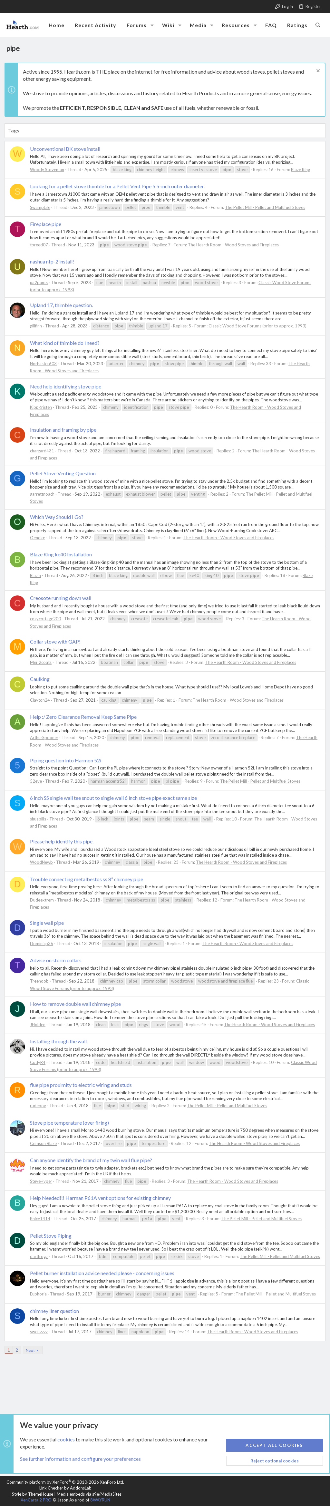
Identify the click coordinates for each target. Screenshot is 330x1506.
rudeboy (40, 1105)
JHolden (39, 1024)
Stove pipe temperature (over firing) (71, 1122)
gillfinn (38, 325)
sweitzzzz (41, 1337)
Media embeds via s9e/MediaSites (89, 1494)
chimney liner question (56, 1317)
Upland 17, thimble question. (63, 305)
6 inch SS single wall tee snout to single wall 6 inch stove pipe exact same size (115, 798)
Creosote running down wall (62, 598)
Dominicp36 (43, 943)
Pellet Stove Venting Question (65, 473)
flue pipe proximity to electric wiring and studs (83, 1085)
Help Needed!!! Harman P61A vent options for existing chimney (102, 1198)
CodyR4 (39, 1062)
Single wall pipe (49, 923)
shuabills (40, 818)
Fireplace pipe (47, 224)
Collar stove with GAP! (57, 641)
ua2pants (41, 282)
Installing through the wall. (61, 1041)
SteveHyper (43, 1181)
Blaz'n (37, 575)
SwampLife (42, 207)
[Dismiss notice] (315, 71)
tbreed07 (41, 244)
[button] (152, 25)
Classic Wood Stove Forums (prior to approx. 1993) (259, 325)
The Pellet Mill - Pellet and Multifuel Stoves (267, 207)
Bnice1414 (42, 1218)
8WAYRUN (100, 1499)
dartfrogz (41, 1256)
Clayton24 (42, 700)
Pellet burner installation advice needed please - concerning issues (104, 1279)
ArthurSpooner (46, 737)
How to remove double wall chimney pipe (77, 1004)
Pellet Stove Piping (52, 1236)
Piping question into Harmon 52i (67, 760)
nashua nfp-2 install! (54, 261)
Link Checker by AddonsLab (65, 1488)
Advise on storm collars (57, 960)
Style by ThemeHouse (32, 1494)
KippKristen (43, 407)
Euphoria (40, 1300)
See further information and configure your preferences (80, 1459)
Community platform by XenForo (65, 1482)
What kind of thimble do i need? (67, 343)
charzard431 (44, 450)
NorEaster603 (45, 363)
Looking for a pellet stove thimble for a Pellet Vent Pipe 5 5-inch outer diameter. (119, 186)
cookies (66, 1439)
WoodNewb (43, 862)
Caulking (42, 679)
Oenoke (39, 537)
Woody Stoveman (49, 169)
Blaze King (302, 169)
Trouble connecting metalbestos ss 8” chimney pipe (88, 879)
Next (32, 1356)
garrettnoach (44, 494)
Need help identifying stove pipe (67, 386)
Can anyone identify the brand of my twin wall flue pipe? (93, 1160)
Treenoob (41, 981)
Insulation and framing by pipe (65, 430)
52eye (38, 781)
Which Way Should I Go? (58, 517)
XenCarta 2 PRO (36, 1499)
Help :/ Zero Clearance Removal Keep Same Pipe (85, 717)
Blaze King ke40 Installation (63, 554)
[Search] (318, 25)
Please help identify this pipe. (63, 841)
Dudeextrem (44, 900)
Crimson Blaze (45, 1143)
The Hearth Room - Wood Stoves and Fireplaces (235, 244)
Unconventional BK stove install (67, 149)
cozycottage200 (47, 618)
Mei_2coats (42, 662)
